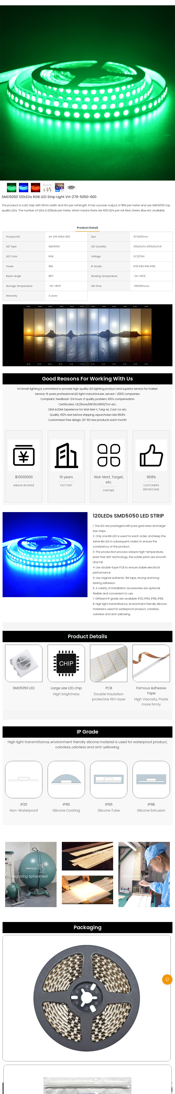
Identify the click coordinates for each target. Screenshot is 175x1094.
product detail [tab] (87, 228)
